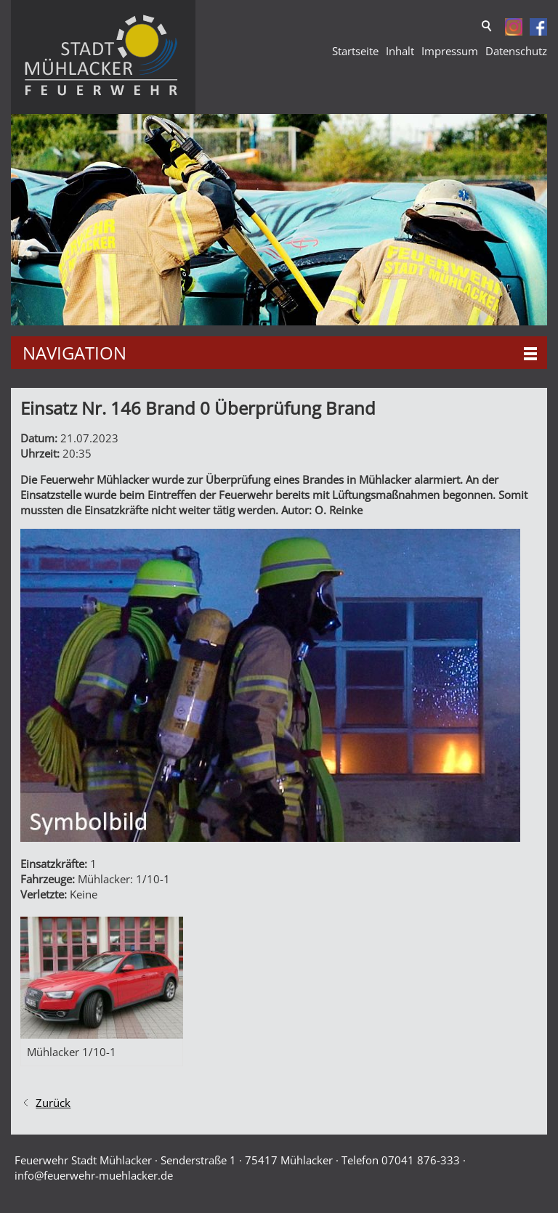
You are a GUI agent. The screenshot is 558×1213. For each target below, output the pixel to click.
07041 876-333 (420, 1160)
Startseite (355, 51)
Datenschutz (516, 51)
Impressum (449, 51)
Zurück (53, 1102)
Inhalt (400, 51)
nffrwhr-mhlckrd (94, 1175)
